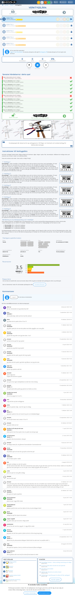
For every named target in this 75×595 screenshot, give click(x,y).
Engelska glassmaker (15, 575)
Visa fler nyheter (55, 579)
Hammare (47, 242)
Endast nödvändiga (30, 593)
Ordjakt (11, 570)
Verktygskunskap (43, 245)
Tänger (45, 244)
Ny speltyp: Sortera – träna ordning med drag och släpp (56, 562)
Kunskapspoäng (42, 60)
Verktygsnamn (43, 247)
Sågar (40, 244)
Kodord (11, 566)
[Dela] (45, 65)
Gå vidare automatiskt (47, 568)
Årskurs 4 (30, 244)
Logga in (14, 297)
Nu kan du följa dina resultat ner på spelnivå (53, 565)
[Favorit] (29, 65)
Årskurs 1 (23, 242)
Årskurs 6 (30, 245)
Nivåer (32, 60)
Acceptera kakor (44, 593)
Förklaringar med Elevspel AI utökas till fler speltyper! (55, 575)
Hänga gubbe (12, 562)
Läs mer (48, 590)
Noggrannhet (53, 60)
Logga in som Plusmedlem (16, 52)
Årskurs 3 (23, 244)
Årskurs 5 (23, 245)
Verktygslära (43, 52)
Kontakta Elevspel (39, 284)
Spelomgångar (22, 60)
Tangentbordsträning (14, 579)
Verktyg (41, 242)
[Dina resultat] (49, 2)
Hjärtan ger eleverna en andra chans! (51, 572)
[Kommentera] (37, 65)
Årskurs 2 (30, 242)
